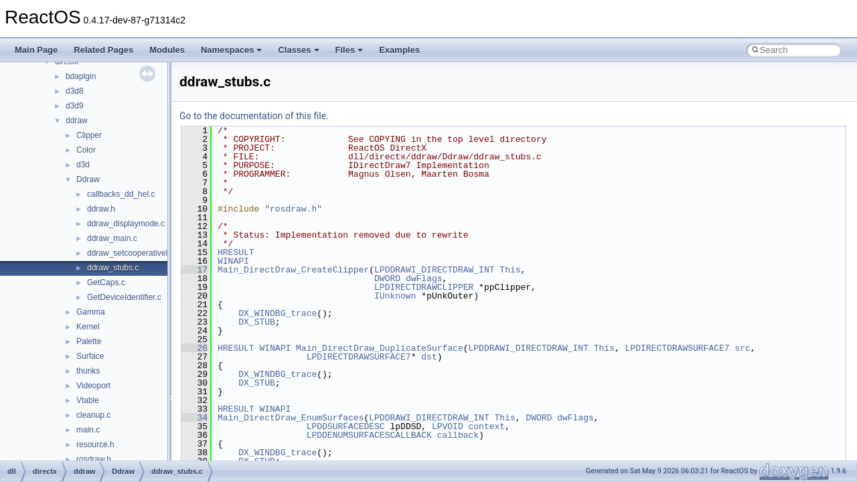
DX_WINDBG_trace (277, 313)
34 (194, 418)
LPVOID (447, 426)
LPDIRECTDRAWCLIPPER (423, 287)
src (742, 348)
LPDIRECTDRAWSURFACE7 (677, 348)
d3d (83, 164)
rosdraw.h (93, 459)
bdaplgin (81, 76)
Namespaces (231, 50)
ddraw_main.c (112, 238)
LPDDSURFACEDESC (346, 426)
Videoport (93, 385)
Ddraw (88, 179)
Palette (88, 341)
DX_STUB (256, 322)
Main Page (36, 50)
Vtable (87, 400)
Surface (90, 356)
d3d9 (75, 105)
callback (458, 435)
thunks (88, 371)
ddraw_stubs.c (113, 267)
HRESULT (236, 252)
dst (429, 357)
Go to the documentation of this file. (254, 115)
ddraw (77, 120)
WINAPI (233, 261)
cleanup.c (93, 415)
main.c (88, 429)
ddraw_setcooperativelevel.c (137, 253)
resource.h (95, 444)
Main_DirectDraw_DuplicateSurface (379, 348)
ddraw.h (101, 209)
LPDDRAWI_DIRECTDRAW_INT (434, 270)
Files (349, 50)
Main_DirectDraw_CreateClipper (293, 270)
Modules (167, 50)
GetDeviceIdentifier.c (124, 297)
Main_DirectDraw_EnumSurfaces (291, 418)
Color (86, 150)
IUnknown (395, 296)
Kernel (88, 326)
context (486, 426)
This (509, 270)
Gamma (90, 312)
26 (194, 348)
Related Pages (103, 50)
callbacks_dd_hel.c (121, 194)
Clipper (89, 135)
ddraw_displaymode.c (126, 223)
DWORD (387, 278)
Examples (399, 50)
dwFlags (424, 278)
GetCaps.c (106, 282)
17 (194, 270)
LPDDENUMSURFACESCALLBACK (369, 435)
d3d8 (75, 91)
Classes (298, 50)
